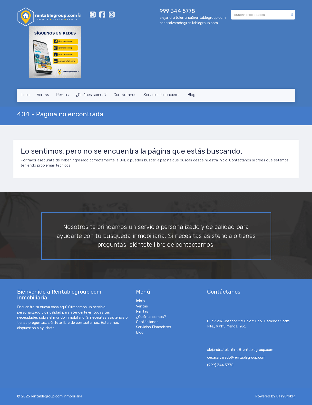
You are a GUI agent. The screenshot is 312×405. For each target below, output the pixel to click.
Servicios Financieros (162, 94)
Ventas (43, 94)
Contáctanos (125, 94)
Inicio (25, 94)
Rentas (62, 94)
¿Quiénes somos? (91, 94)
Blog (191, 94)
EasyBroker (285, 396)
